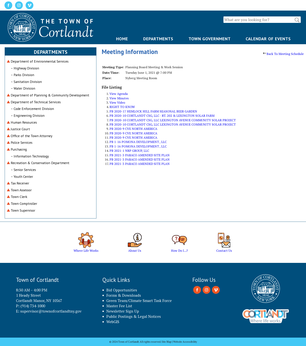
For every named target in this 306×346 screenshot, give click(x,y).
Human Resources (24, 122)
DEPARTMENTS (158, 38)
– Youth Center (22, 176)
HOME (122, 38)
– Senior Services (23, 169)
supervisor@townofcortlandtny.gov (51, 311)
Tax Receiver (20, 183)
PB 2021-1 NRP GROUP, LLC (129, 150)
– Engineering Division (27, 115)
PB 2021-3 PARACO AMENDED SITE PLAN (139, 155)
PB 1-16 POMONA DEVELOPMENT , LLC (138, 142)
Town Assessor (21, 190)
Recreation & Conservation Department (40, 163)
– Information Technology (30, 156)
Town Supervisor (23, 210)
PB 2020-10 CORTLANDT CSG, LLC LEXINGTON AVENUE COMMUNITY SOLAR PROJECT (172, 120)
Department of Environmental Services (39, 61)
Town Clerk (19, 196)
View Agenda (118, 94)
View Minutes (119, 98)
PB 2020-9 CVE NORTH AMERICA (133, 129)
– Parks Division (22, 75)
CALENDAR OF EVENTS (268, 38)
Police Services (21, 142)
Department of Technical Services (36, 102)
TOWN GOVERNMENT (210, 38)
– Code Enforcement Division (32, 108)
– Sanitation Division (26, 81)
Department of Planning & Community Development (50, 95)
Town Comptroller (24, 203)
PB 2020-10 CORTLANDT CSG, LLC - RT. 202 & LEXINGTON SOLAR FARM (161, 115)
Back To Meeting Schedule (283, 54)
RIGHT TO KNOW (122, 107)
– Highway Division (25, 68)
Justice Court (20, 129)
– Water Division (23, 88)
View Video (117, 102)
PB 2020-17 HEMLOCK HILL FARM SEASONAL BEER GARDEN (153, 111)
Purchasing (19, 149)
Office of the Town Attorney (31, 136)
